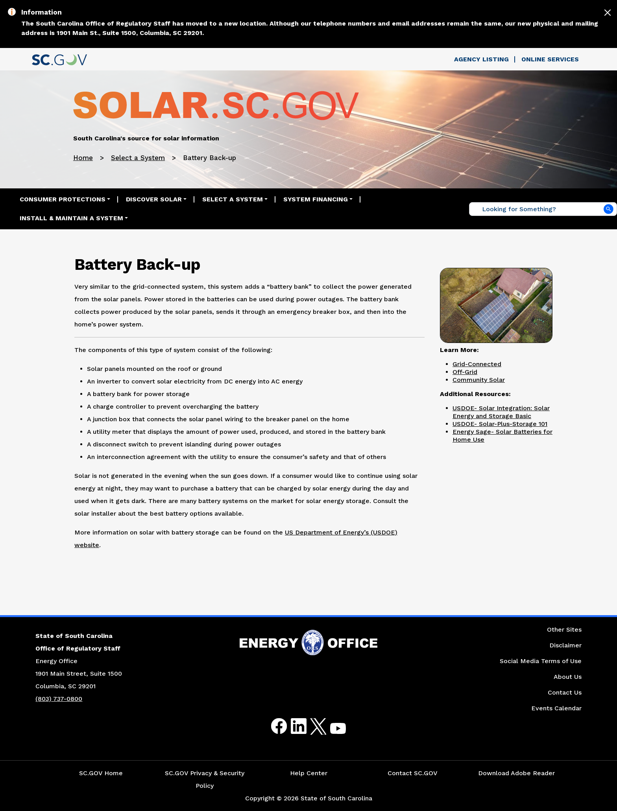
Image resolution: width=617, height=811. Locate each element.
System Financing (315, 199)
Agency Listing (481, 59)
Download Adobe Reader (516, 773)
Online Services (550, 59)
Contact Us (565, 692)
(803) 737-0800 (58, 698)
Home (83, 158)
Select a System (138, 158)
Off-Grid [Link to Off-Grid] (465, 372)
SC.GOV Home (101, 773)
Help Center (308, 773)
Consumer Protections (62, 199)
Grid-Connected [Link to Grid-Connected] (477, 364)
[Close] (607, 12)
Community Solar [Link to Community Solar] (479, 379)
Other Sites (564, 629)
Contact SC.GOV (413, 773)
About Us (568, 676)
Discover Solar (154, 199)
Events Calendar (556, 708)
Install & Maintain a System (71, 218)
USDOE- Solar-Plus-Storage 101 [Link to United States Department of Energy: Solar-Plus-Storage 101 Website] (500, 424)
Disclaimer (565, 645)
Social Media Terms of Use (541, 661)
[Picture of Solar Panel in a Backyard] (496, 304)
